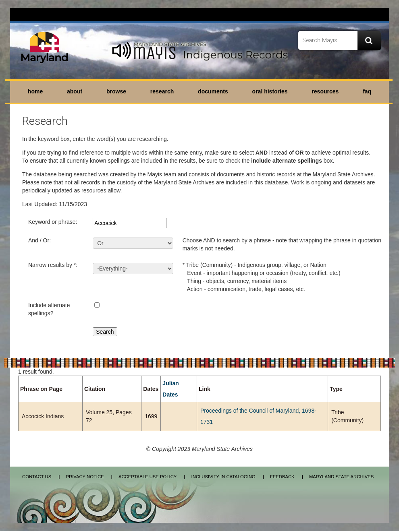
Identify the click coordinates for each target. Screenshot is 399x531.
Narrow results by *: (52, 265)
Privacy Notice (85, 476)
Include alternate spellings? (49, 309)
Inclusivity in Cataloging (223, 476)
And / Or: (39, 240)
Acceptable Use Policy (147, 476)
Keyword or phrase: (52, 222)
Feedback (282, 476)
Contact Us (36, 476)
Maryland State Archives (341, 476)
